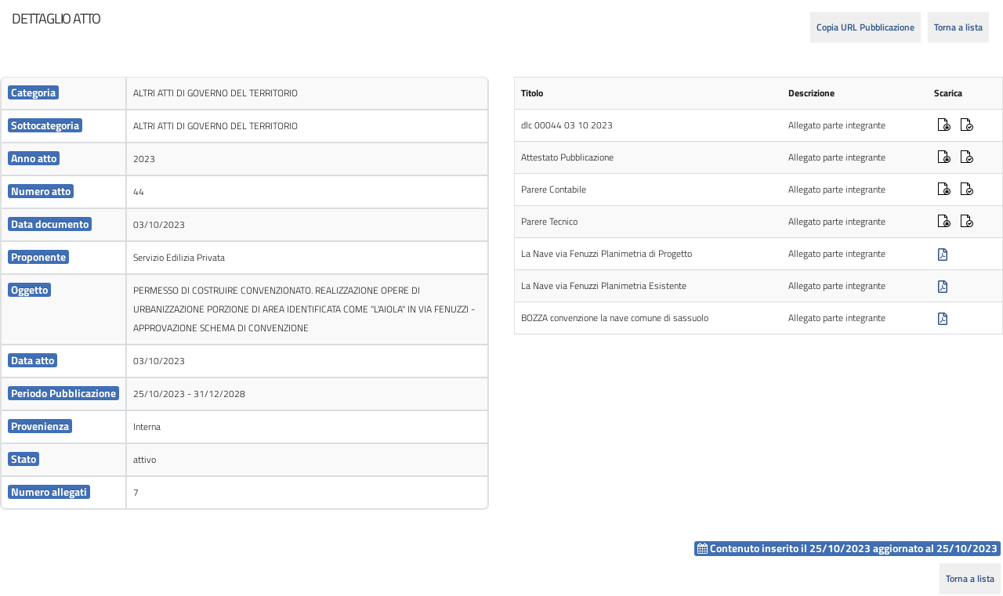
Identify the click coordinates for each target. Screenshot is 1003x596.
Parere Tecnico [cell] (549, 221)
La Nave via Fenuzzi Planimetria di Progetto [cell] (606, 253)
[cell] (63, 94)
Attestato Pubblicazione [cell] (567, 157)
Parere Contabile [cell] (553, 189)
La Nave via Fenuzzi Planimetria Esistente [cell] (603, 285)
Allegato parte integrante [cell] (836, 124)
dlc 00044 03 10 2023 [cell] (567, 124)
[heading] (56, 19)
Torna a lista (958, 27)
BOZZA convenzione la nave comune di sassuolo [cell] (614, 317)
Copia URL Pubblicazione (865, 27)
